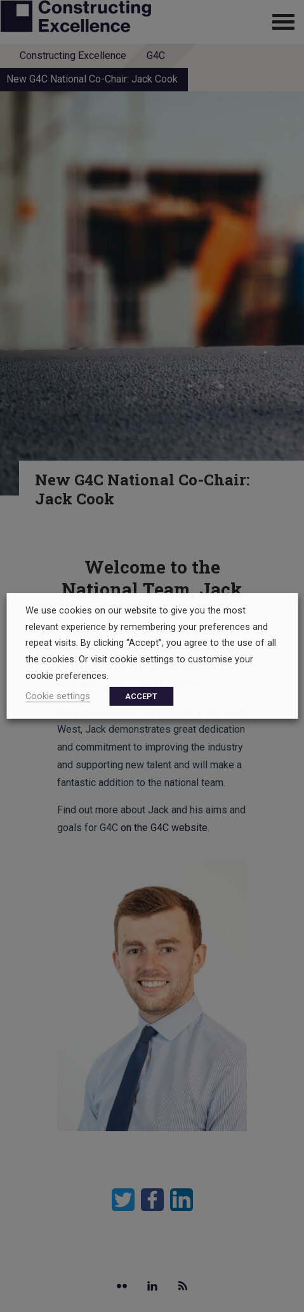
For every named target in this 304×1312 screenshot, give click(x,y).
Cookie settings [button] (57, 696)
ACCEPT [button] (141, 696)
